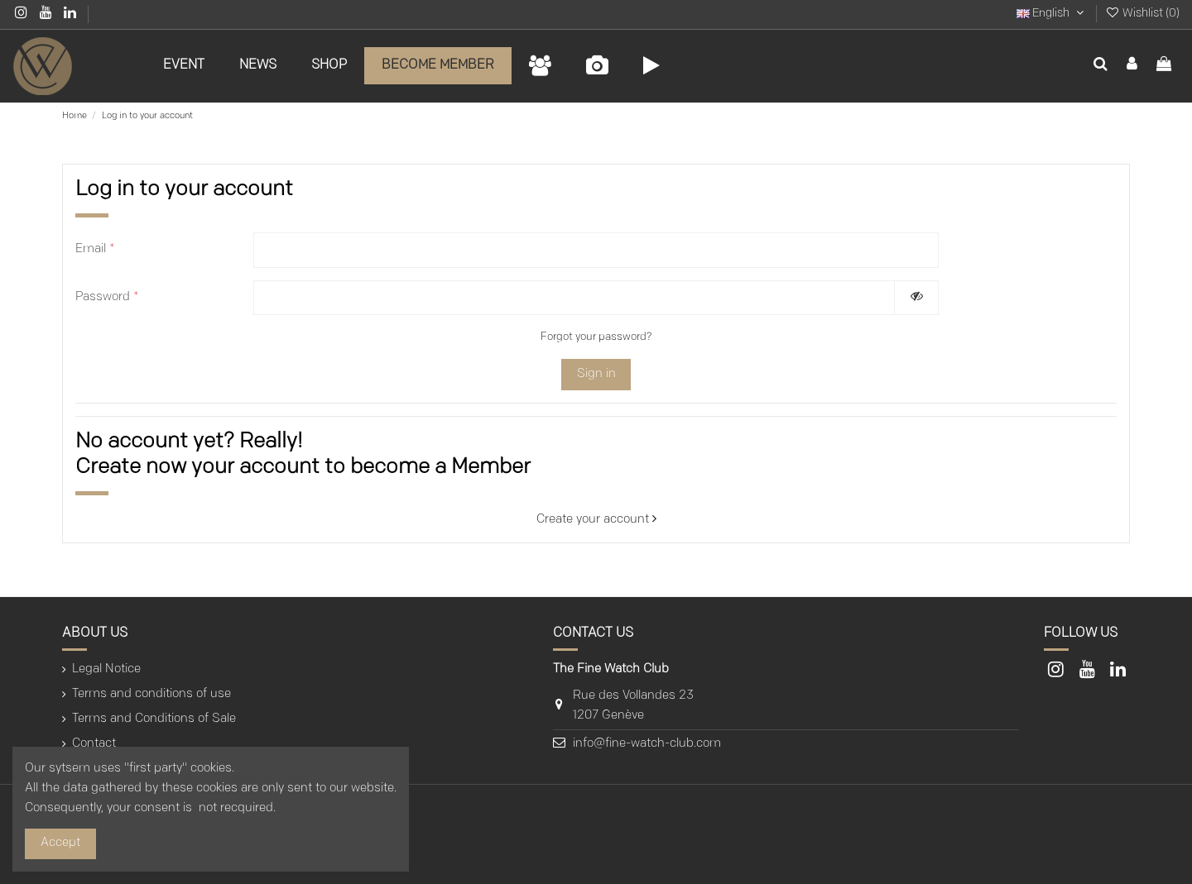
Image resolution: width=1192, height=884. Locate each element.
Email (95, 249)
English (1052, 13)
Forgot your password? (596, 337)
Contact (94, 744)
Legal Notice (106, 669)
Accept (60, 843)
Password (107, 297)
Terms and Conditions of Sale (154, 719)
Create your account (596, 520)
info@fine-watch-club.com (647, 744)
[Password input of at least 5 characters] (574, 298)
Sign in (596, 374)
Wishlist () (1142, 13)
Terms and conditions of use (151, 694)
